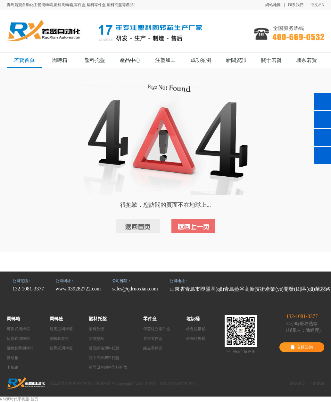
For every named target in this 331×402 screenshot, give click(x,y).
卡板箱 (12, 367)
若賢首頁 (24, 60)
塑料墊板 (96, 329)
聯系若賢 (306, 60)
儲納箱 (12, 358)
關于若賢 (271, 60)
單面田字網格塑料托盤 (108, 367)
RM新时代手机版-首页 (19, 399)
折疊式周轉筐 (61, 348)
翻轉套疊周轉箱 (20, 348)
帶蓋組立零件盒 (156, 329)
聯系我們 (295, 5)
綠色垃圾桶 (195, 329)
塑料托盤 (95, 60)
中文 (314, 5)
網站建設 (297, 383)
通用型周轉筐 (61, 329)
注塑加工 (165, 60)
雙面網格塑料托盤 (104, 348)
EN (321, 5)
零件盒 (150, 318)
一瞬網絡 (316, 383)
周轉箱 (59, 60)
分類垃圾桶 (195, 338)
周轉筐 (56, 318)
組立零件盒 (152, 348)
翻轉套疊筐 (59, 338)
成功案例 (201, 60)
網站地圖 (273, 5)
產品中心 (130, 60)
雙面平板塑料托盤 (104, 358)
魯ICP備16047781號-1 (178, 383)
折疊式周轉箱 (18, 338)
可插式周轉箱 (18, 329)
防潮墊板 (96, 338)
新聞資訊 (236, 60)
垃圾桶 (193, 318)
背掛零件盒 (152, 338)
